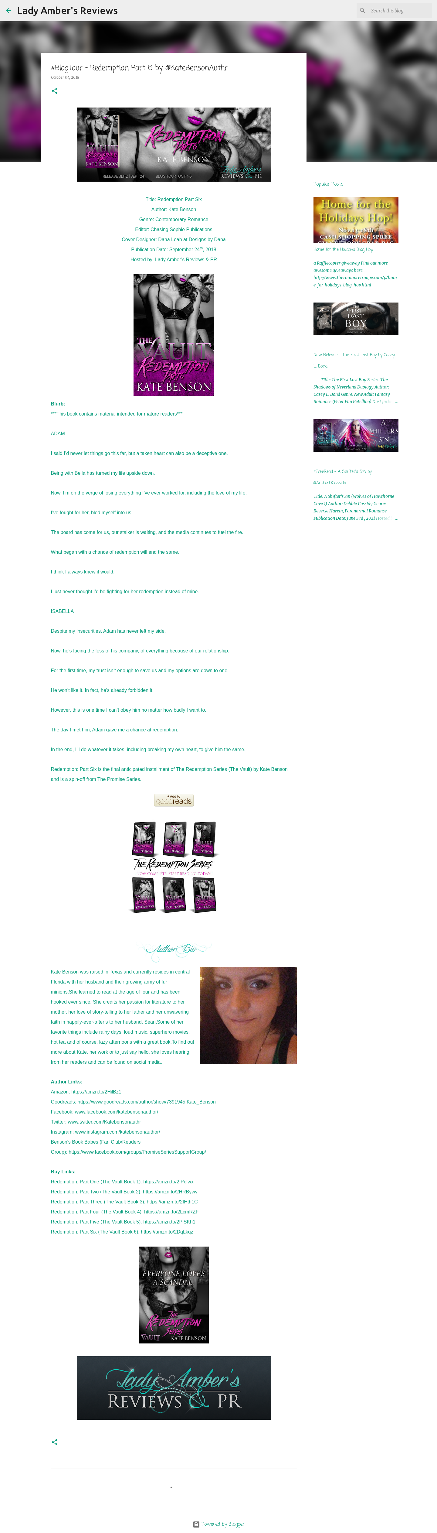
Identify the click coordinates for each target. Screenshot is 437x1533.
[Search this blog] (400, 10)
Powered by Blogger (219, 1524)
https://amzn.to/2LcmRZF (171, 1211)
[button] (54, 91)
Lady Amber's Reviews (67, 10)
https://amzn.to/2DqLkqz (167, 1231)
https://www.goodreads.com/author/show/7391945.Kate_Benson (147, 1101)
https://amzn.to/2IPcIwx (168, 1181)
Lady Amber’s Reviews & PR (186, 259)
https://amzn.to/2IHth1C (172, 1201)
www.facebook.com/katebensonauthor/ (116, 1111)
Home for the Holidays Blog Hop (343, 250)
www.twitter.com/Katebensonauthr (104, 1121)
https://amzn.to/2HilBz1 (96, 1091)
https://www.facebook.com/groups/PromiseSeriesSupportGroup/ (137, 1152)
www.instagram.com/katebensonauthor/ (117, 1131)
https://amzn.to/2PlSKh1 (169, 1221)
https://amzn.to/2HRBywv (170, 1191)
